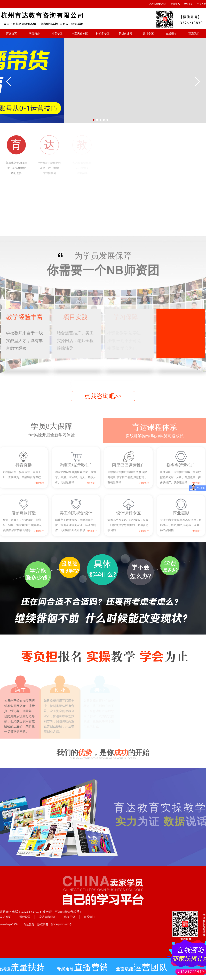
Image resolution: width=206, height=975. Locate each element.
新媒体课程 (125, 33)
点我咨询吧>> (103, 396)
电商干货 (66, 916)
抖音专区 (57, 33)
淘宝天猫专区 (80, 33)
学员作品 (201, 4)
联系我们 (193, 33)
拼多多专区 (102, 33)
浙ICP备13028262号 (58, 924)
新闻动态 (175, 4)
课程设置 (21, 916)
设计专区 (148, 33)
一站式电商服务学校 (157, 4)
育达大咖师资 (44, 916)
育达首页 (11, 33)
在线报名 (171, 33)
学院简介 (34, 33)
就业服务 (188, 4)
